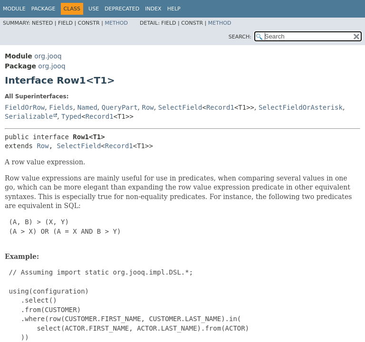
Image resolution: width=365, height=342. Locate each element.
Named (87, 107)
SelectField (180, 107)
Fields (61, 107)
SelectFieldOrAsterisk (301, 107)
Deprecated (122, 9)
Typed (71, 116)
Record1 (220, 107)
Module (14, 9)
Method (116, 23)
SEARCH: (240, 37)
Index (153, 9)
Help (174, 9)
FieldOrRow (25, 107)
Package (43, 9)
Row (148, 107)
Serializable (29, 116)
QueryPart (120, 107)
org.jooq (47, 56)
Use (93, 9)
